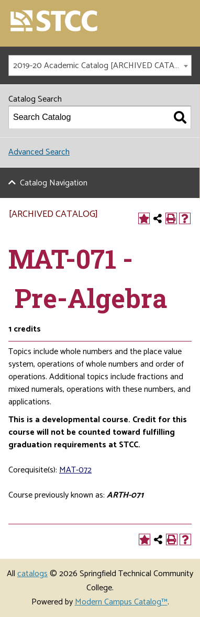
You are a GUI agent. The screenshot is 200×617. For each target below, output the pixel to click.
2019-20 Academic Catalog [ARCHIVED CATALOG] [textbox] (102, 66)
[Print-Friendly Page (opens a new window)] (171, 218)
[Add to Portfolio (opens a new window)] (144, 218)
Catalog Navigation (53, 183)
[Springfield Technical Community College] (54, 22)
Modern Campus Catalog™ (121, 602)
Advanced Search (39, 152)
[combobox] (100, 65)
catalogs (32, 574)
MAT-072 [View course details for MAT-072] (75, 470)
